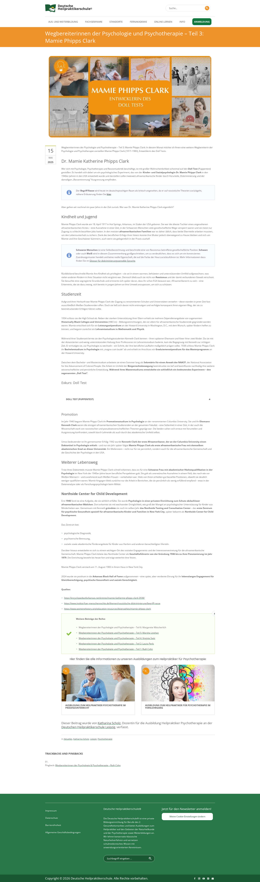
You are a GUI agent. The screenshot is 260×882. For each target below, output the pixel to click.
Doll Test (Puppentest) (80, 399)
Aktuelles (68, 739)
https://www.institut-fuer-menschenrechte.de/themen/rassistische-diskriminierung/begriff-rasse (112, 603)
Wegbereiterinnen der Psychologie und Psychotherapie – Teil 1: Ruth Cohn (116, 649)
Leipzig (93, 739)
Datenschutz (51, 817)
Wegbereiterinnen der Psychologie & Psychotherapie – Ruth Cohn (88, 765)
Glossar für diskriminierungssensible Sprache (112, 260)
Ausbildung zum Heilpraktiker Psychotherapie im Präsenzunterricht (95, 706)
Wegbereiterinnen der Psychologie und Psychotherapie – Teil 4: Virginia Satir (117, 638)
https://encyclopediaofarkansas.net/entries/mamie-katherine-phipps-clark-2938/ (104, 597)
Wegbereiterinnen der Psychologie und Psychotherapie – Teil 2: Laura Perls (116, 643)
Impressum (51, 810)
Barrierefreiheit (53, 825)
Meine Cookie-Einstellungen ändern (187, 816)
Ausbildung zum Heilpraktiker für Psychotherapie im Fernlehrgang (177, 706)
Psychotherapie (105, 739)
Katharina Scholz (81, 739)
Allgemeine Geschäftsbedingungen (63, 832)
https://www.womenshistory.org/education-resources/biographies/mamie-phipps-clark (107, 608)
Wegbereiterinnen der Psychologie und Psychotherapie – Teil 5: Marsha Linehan (119, 632)
